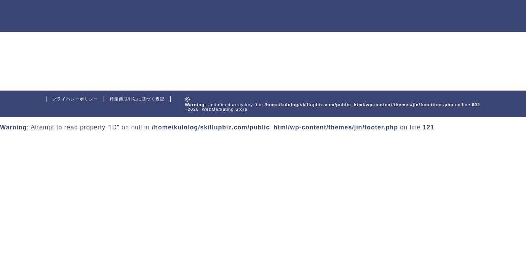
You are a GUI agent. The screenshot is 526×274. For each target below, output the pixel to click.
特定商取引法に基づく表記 (137, 99)
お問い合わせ (456, 12)
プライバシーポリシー (75, 99)
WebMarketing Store (77, 16)
